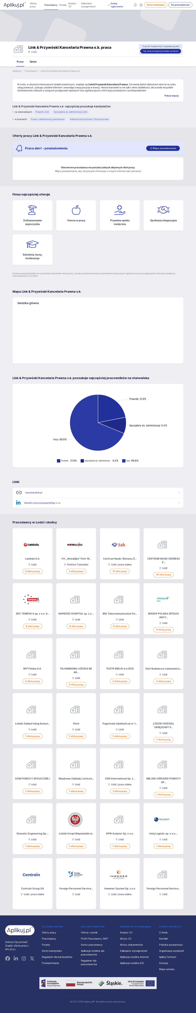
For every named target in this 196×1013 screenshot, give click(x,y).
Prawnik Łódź (42, 112)
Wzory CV (125, 938)
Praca (20, 61)
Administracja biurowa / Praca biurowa (89, 119)
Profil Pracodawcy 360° (94, 938)
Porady (63, 5)
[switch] (163, 148)
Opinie (33, 61)
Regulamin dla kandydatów (57, 956)
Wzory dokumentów (131, 944)
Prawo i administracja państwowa (47, 119)
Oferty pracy (33, 5)
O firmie (163, 932)
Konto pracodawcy (92, 944)
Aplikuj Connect (167, 956)
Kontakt (163, 938)
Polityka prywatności (171, 944)
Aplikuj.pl (17, 71)
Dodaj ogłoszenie (115, 5)
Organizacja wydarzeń (171, 950)
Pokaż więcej (172, 95)
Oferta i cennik (89, 932)
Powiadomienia (50, 963)
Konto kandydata (156, 5)
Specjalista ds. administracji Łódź (70, 112)
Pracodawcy (51, 5)
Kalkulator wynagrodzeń (88, 5)
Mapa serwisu (166, 969)
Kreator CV (72, 5)
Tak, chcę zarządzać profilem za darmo (160, 51)
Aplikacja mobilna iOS (132, 963)
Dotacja (163, 963)
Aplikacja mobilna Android (134, 956)
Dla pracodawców (180, 5)
